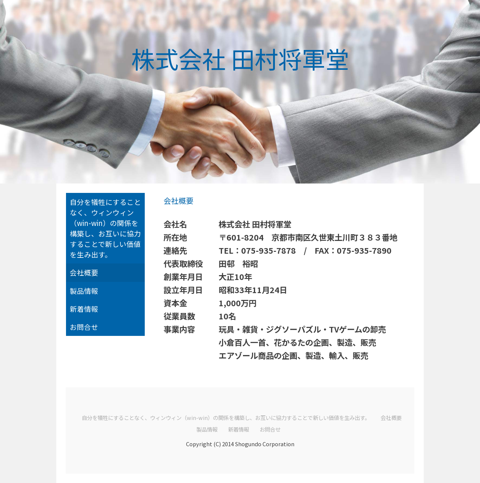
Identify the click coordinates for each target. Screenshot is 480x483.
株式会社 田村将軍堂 (240, 58)
